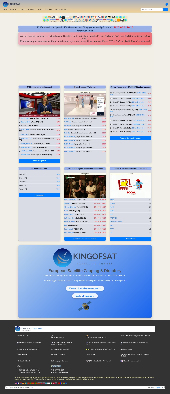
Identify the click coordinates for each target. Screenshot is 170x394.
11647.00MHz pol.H (137, 98)
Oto (111, 233)
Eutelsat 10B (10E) (130, 93)
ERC (65, 225)
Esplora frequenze (85, 296)
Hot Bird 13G (88, 122)
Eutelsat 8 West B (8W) (37, 134)
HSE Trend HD (69, 118)
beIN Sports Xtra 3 (70, 200)
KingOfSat (158, 387)
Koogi (112, 207)
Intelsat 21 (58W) (80, 233)
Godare (112, 203)
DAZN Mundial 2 (69, 151)
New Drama (24, 134)
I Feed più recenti (58, 371)
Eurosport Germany (116, 222)
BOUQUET (31, 9)
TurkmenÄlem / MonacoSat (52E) (41, 118)
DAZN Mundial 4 (69, 140)
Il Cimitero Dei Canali (23, 361)
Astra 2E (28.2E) (125, 128)
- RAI (133, 354)
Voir (58, 174)
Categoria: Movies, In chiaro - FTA (29, 372)
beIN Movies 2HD (26, 147)
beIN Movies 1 (25, 154)
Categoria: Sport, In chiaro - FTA (29, 369)
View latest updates (39, 161)
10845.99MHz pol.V (139, 124)
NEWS (5, 9)
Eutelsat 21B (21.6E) (131, 110)
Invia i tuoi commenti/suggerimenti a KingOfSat (135, 335)
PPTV (112, 229)
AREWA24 (113, 218)
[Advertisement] (85, 65)
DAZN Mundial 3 (69, 136)
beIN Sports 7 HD (26, 138)
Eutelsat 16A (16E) (126, 120)
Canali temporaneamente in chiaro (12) (100, 349)
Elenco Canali (90, 354)
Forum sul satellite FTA (60, 372)
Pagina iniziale (28, 329)
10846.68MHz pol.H (137, 128)
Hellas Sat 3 (92, 133)
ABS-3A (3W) (78, 229)
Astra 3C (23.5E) (82, 207)
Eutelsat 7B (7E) (125, 102)
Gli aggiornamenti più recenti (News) (29, 342)
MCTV (112, 211)
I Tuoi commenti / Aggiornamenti (96, 336)
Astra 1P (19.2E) (37, 122)
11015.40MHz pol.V (139, 120)
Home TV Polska (69, 222)
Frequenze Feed (58, 369)
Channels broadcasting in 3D (131, 361)
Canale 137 (68, 125)
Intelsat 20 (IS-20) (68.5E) (42, 143)
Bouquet (123, 354)
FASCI (40, 9)
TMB (111, 225)
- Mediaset (138, 354)
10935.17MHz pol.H (137, 132)
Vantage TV (68, 203)
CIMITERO (48, 9)
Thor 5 (82, 129)
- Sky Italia (145, 354)
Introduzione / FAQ (22, 335)
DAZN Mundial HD (70, 147)
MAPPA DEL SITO (61, 9)
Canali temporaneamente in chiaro (85, 239)
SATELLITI (13, 9)
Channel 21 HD (25, 122)
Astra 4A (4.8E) (73, 225)
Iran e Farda (24, 118)
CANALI (22, 9)
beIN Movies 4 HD (26, 151)
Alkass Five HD (69, 214)
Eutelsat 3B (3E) (125, 98)
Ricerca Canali (131, 239)
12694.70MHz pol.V (137, 106)
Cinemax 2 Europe (70, 207)
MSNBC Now (25, 129)
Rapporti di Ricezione (58, 354)
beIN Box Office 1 (69, 218)
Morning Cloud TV (26, 143)
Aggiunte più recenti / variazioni (130, 138)
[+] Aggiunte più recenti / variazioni (27, 349)
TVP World (67, 122)
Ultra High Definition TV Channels (99, 361)
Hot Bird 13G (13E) (82, 222)
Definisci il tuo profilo (57, 336)
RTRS (66, 211)
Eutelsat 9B (87, 125)
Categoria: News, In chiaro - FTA (29, 371)
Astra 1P (94, 118)
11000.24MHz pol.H (137, 102)
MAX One (67, 133)
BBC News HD (69, 233)
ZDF (111, 214)
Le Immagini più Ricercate (59, 361)
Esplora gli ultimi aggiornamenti (85, 288)
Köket (66, 129)
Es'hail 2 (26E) (42, 147)
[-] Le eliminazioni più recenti (60, 349)
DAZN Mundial (69, 144)
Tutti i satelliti (39, 195)
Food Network (68, 229)
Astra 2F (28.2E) (129, 115)
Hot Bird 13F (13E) (126, 124)
